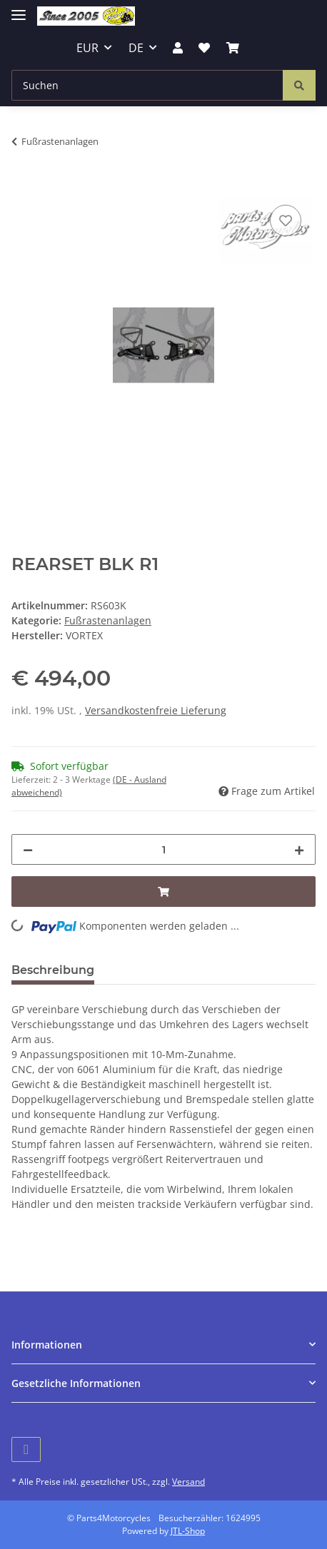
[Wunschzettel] (204, 48)
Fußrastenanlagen (107, 620)
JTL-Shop (188, 1531)
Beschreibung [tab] (52, 970)
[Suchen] (147, 85)
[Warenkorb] (232, 48)
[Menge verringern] (28, 849)
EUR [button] (87, 48)
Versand (188, 1482)
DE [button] (136, 48)
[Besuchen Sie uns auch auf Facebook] (26, 1449)
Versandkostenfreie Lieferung (155, 710)
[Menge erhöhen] (299, 849)
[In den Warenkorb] (22, 185)
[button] (178, 48)
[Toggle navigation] (18, 9)
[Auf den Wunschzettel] (285, 220)
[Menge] (163, 849)
